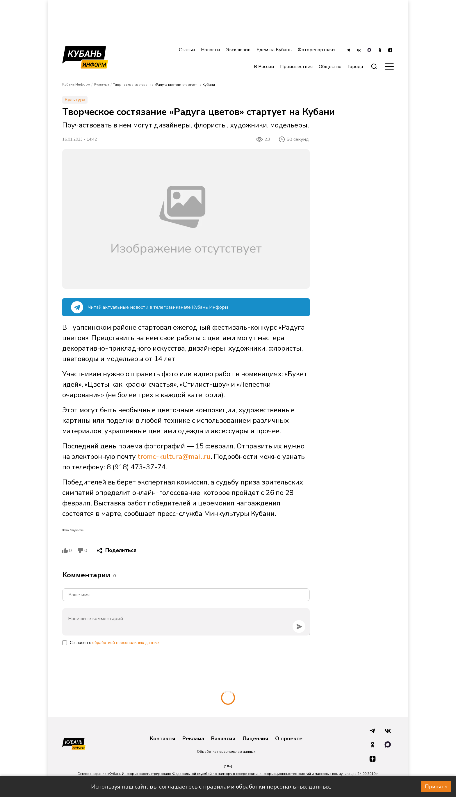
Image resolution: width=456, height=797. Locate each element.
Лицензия (255, 739)
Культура (101, 84)
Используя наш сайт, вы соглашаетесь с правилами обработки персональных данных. (211, 787)
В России (264, 66)
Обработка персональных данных (226, 752)
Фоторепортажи (316, 50)
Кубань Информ (76, 84)
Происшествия (296, 66)
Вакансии (223, 739)
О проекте (288, 739)
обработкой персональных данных (125, 642)
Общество (330, 66)
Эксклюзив (238, 50)
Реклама (193, 739)
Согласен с (114, 642)
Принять (436, 786)
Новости (210, 50)
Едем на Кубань (274, 50)
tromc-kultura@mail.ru (174, 456)
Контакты (162, 739)
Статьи (187, 50)
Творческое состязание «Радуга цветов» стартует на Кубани (164, 84)
